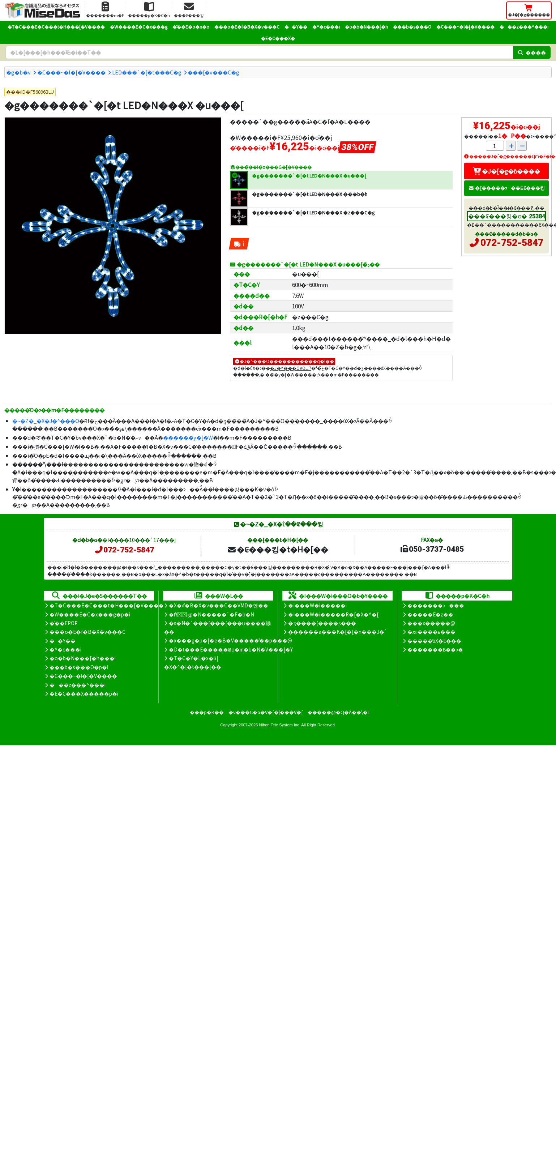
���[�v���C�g (213, 72)
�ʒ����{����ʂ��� (322, 623)
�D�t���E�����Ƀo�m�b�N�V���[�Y (231, 649)
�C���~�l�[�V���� (465, 27)
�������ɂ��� (435, 605)
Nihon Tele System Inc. (279, 725)
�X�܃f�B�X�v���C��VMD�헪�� (218, 605)
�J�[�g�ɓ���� (506, 171)
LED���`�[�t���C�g (146, 72)
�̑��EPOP (64, 623)
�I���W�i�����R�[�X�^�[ (333, 614)
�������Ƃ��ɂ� (435, 649)
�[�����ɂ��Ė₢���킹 (506, 187)
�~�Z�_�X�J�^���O (45, 420)
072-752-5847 (511, 242)
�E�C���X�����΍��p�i (84, 693)
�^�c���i (326, 27)
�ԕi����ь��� (431, 631)
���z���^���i (524, 27)
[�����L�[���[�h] (259, 52)
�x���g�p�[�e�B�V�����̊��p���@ (230, 640)
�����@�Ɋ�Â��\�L (339, 712)
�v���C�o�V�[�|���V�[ (265, 712)
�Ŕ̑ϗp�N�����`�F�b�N (212, 614)
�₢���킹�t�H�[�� (277, 549)
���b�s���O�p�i (79, 667)
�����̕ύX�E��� (434, 640)
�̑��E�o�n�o (190, 27)
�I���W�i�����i (317, 605)
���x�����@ (431, 623)
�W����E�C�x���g (138, 27)
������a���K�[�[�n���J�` (337, 631)
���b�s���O (412, 27)
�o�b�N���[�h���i (83, 658)
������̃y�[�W (188, 437)
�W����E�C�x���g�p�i (90, 614)
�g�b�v (18, 72)
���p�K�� (207, 712)
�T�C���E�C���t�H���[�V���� (56, 27)
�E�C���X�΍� (278, 38)
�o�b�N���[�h (366, 27)
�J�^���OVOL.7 (290, 368)
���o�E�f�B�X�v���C (246, 27)
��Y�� (296, 27)
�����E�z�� (430, 614)
